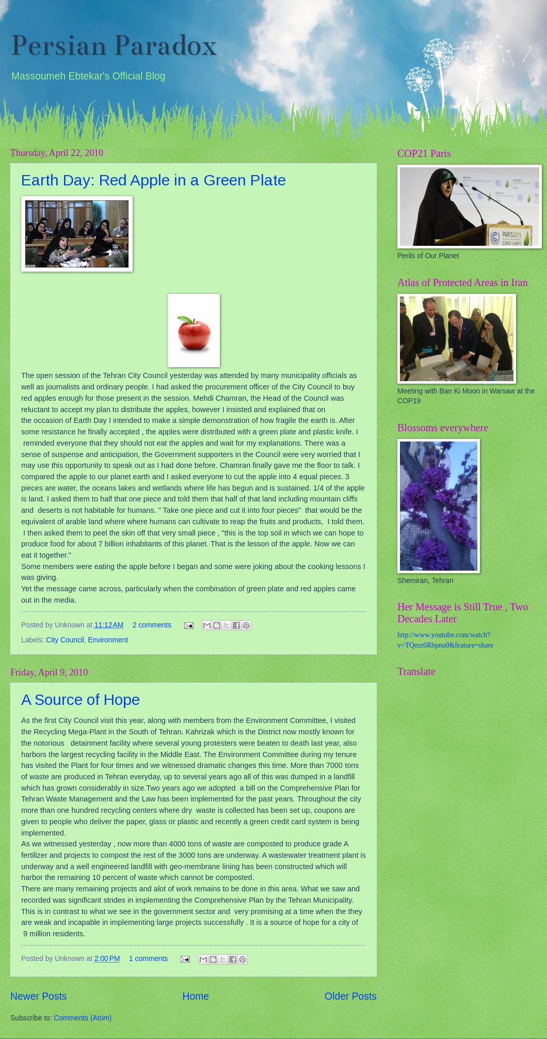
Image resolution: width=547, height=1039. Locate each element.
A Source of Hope (80, 699)
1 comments (148, 959)
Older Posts (351, 996)
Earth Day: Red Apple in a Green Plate (153, 179)
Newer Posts (38, 996)
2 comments (152, 625)
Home (196, 996)
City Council (65, 640)
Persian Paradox (113, 45)
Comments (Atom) (82, 1018)
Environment (108, 640)
